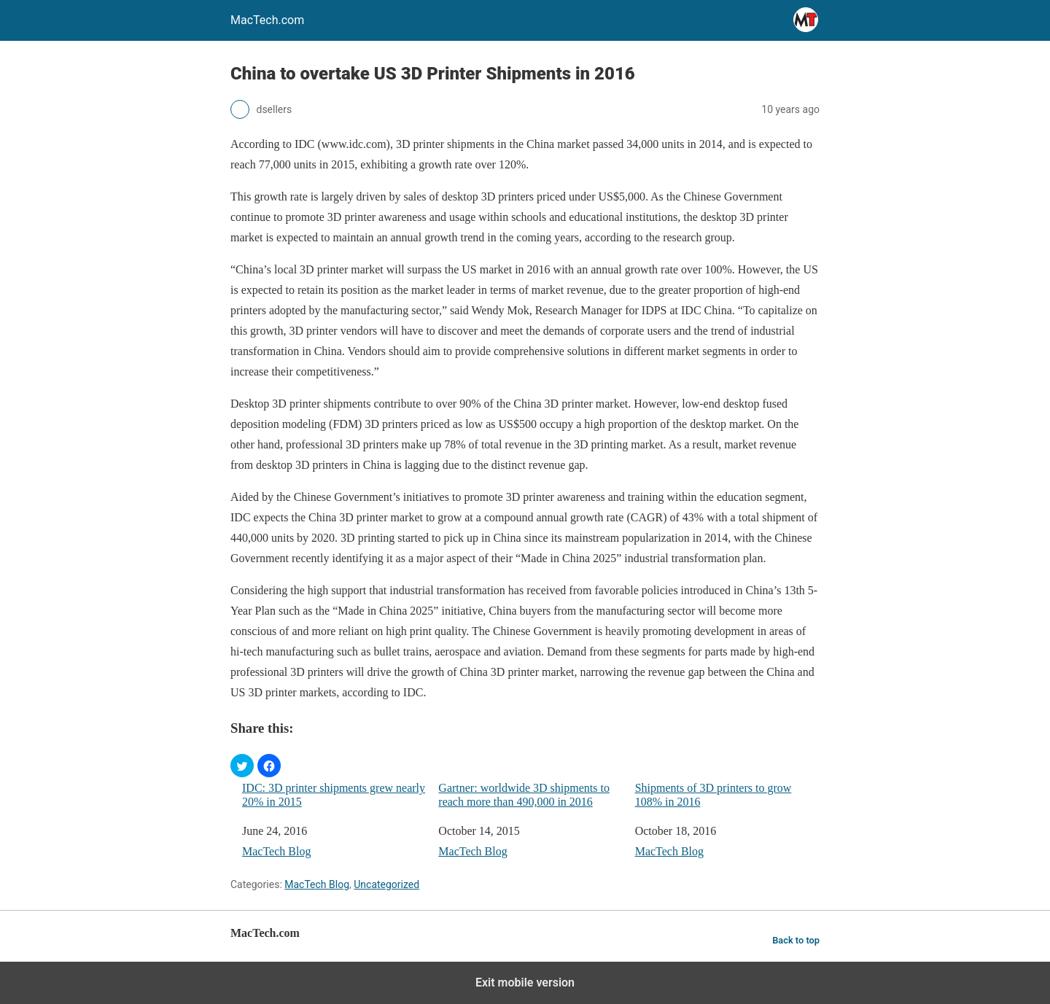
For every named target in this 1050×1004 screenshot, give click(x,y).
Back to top (796, 940)
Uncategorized (386, 884)
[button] (242, 765)
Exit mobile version (525, 982)
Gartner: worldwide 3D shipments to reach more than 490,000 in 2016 (524, 795)
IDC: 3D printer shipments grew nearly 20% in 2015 (333, 795)
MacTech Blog (276, 851)
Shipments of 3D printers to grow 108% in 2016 (713, 795)
